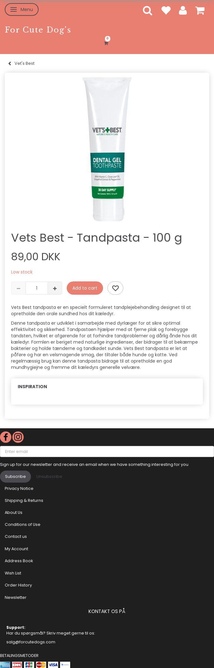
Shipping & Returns (24, 500)
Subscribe (15, 476)
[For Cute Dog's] (38, 29)
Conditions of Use (22, 524)
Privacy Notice (19, 488)
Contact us (16, 536)
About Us (13, 512)
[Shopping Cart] (107, 42)
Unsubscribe (49, 476)
